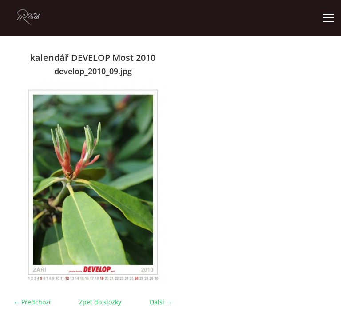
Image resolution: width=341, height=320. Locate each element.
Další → (161, 302)
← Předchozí (32, 302)
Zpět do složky (100, 302)
